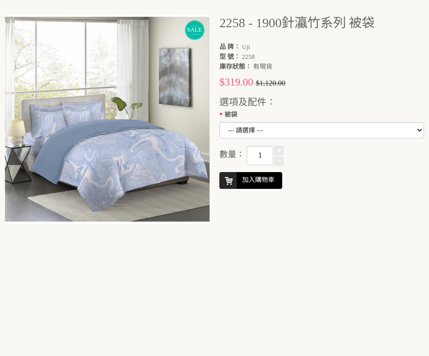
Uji (246, 46)
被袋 (230, 114)
